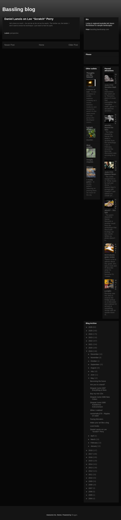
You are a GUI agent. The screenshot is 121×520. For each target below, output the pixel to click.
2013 (91, 468)
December (95, 354)
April (93, 436)
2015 (91, 461)
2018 (91, 450)
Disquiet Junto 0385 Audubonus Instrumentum (98, 405)
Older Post (73, 45)
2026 (91, 327)
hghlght (89, 127)
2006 (91, 492)
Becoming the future (98, 381)
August (93, 368)
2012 (91, 471)
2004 (91, 499)
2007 (91, 488)
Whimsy (89, 167)
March (93, 439)
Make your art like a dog (99, 423)
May (92, 378)
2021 (91, 344)
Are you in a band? (97, 385)
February (94, 443)
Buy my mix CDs (96, 394)
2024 (91, 334)
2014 (91, 464)
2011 (91, 475)
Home (41, 45)
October (94, 361)
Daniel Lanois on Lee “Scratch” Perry (98, 430)
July (92, 371)
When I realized (96, 410)
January (94, 446)
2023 (91, 337)
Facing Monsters (96, 419)
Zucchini (89, 140)
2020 (91, 348)
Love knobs (94, 426)
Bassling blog (18, 9)
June (93, 375)
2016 (91, 457)
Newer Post (9, 45)
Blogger (74, 515)
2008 (91, 485)
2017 (91, 454)
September (95, 364)
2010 (91, 478)
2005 (91, 495)
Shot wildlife (89, 146)
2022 (91, 341)
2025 (91, 331)
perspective (14, 33)
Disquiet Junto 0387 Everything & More (98, 389)
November (95, 358)
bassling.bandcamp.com (99, 29)
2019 (91, 351)
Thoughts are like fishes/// (90, 75)
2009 (91, 481)
